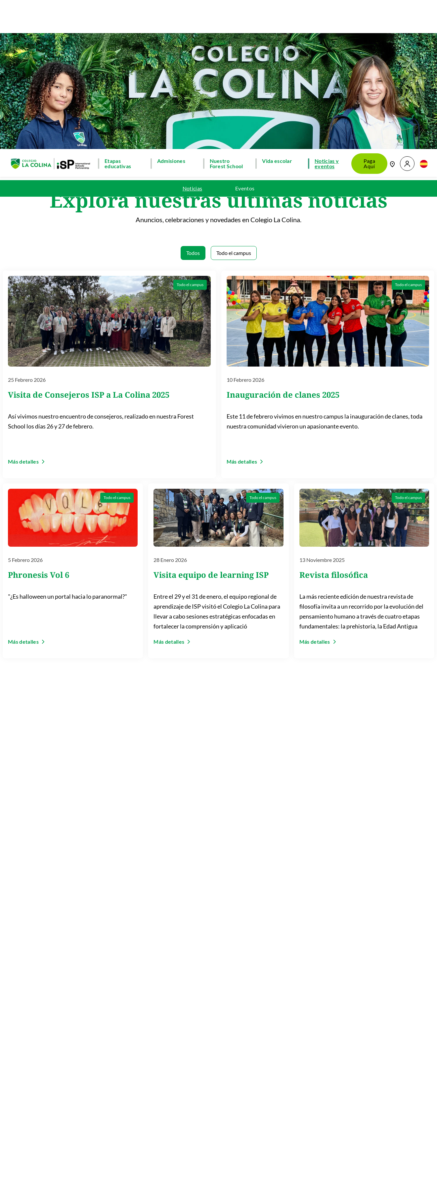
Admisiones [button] (171, 10)
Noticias (192, 38)
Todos (193, 102)
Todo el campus (233, 102)
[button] (407, 13)
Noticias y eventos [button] (327, 13)
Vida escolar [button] (277, 10)
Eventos (244, 38)
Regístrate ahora (290, 1171)
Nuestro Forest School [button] (226, 13)
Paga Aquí (369, 13)
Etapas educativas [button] (118, 13)
